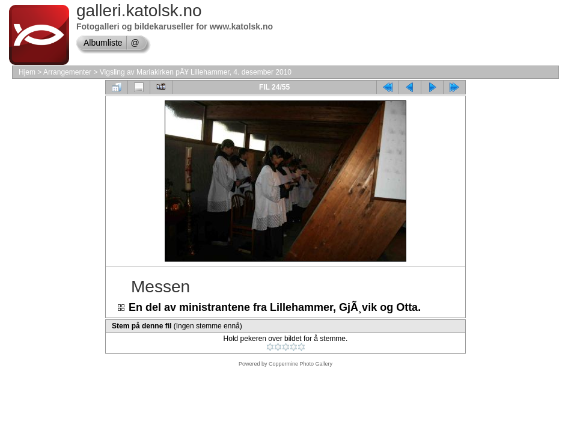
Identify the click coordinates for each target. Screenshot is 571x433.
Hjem (27, 72)
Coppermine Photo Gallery (300, 364)
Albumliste (103, 43)
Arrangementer (67, 72)
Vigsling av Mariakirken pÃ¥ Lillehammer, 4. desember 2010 (196, 72)
